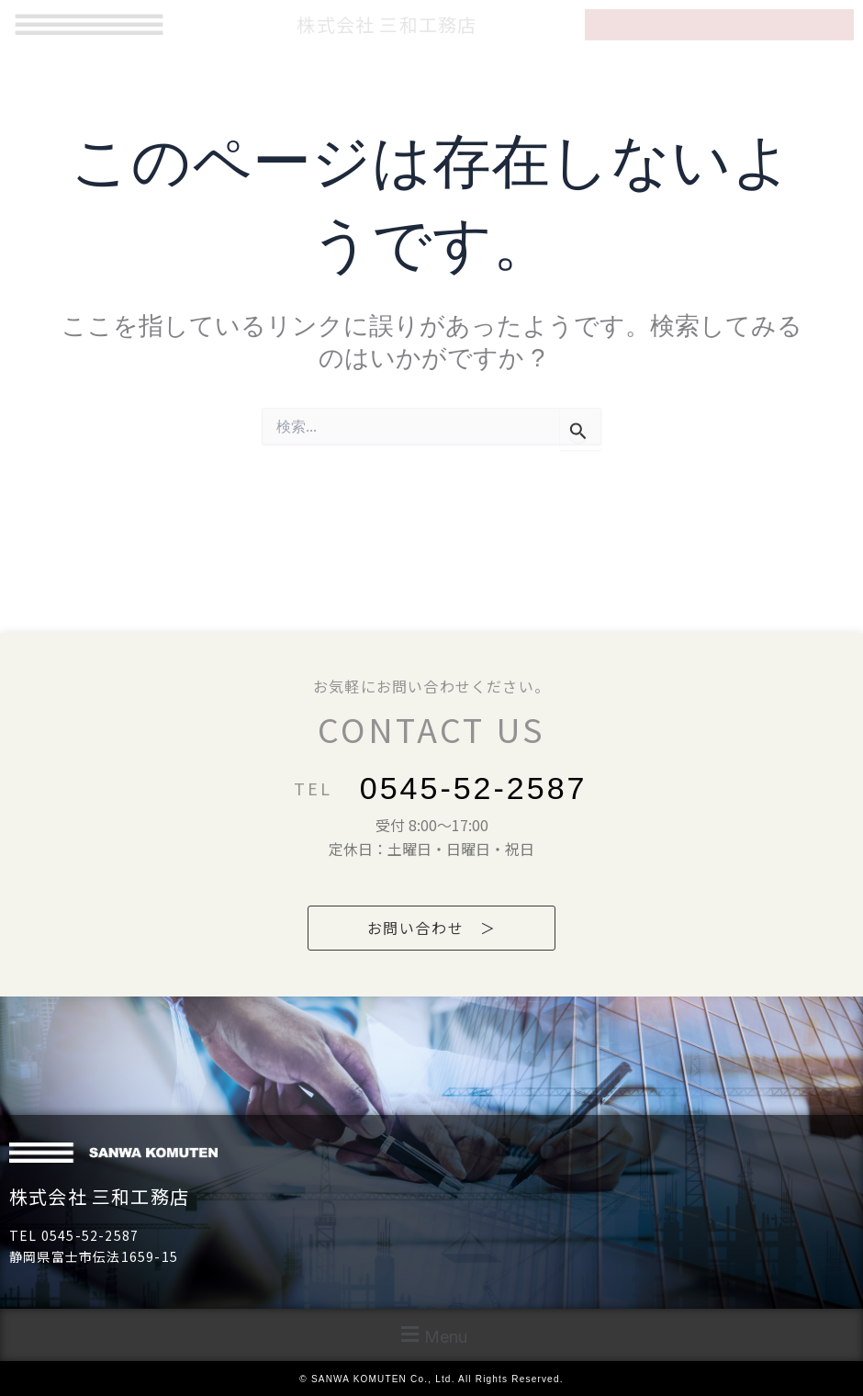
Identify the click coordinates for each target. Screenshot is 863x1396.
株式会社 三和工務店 (99, 1196)
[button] (431, 1335)
